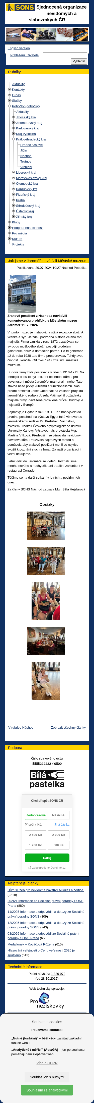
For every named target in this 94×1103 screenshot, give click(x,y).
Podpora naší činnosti (27, 228)
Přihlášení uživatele (24, 55)
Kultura (17, 239)
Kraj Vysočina (26, 134)
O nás (16, 95)
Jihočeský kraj (26, 117)
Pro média (19, 233)
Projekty (18, 244)
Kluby (16, 222)
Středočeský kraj (28, 206)
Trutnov (25, 161)
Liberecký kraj (26, 172)
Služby (17, 101)
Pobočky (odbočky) (26, 106)
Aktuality (18, 84)
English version (19, 48)
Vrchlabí (26, 167)
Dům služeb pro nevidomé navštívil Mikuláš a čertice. (46, 890)
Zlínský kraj (24, 217)
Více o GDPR (46, 1063)
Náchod (26, 156)
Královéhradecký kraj (31, 139)
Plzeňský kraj (25, 194)
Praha (20, 200)
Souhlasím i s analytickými (46, 1090)
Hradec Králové (31, 145)
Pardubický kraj (27, 189)
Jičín (23, 150)
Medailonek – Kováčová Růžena (31, 944)
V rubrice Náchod (20, 727)
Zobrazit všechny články (68, 727)
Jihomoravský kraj (29, 123)
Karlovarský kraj (27, 128)
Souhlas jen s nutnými (47, 1077)
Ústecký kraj (25, 211)
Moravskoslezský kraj (31, 178)
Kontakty (18, 89)
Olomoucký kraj (27, 183)
